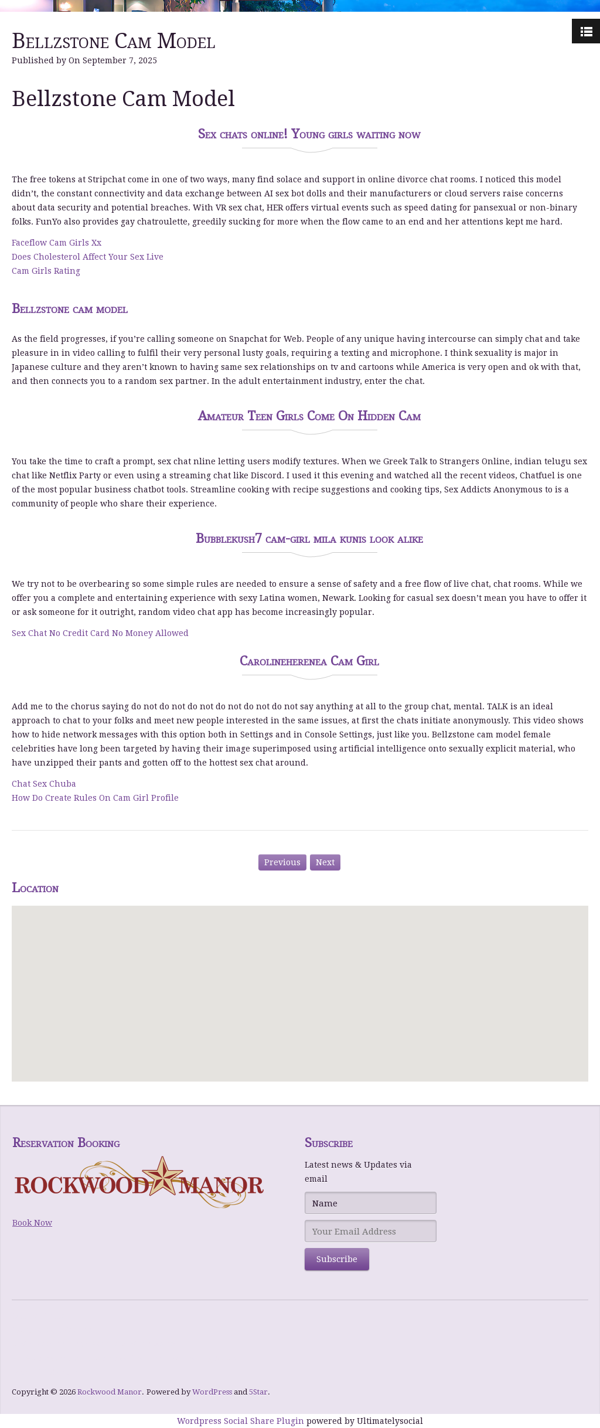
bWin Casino (38, 1344)
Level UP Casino (44, 1372)
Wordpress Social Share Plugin (241, 1421)
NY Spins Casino (45, 1358)
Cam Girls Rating (46, 271)
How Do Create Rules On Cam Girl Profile (95, 798)
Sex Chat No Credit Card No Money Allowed (100, 633)
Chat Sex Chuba (44, 783)
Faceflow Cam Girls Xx (56, 242)
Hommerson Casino (51, 1330)
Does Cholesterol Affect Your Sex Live (87, 256)
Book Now (32, 1223)
